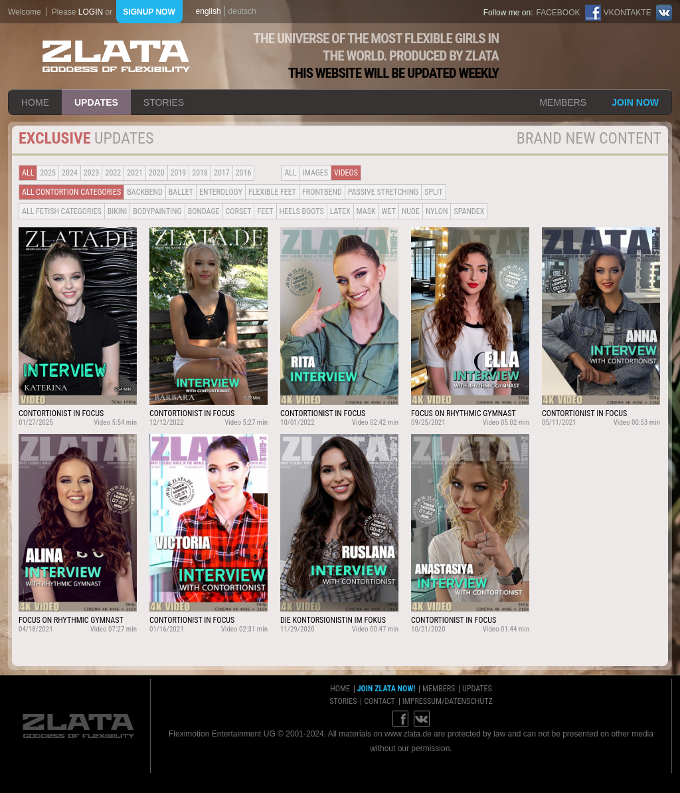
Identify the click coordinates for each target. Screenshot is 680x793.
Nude (411, 211)
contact (379, 701)
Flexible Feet (272, 192)
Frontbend (322, 192)
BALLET (181, 192)
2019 (179, 172)
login (90, 12)
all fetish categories (62, 211)
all (28, 172)
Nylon (437, 211)
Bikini (118, 211)
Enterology (220, 192)
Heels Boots (302, 211)
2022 (113, 172)
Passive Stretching (383, 192)
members (562, 102)
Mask (366, 211)
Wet (388, 211)
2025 (48, 172)
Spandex (469, 211)
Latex (340, 211)
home (35, 102)
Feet (265, 211)
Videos (346, 172)
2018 (200, 172)
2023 (92, 172)
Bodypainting (157, 211)
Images (315, 172)
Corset (239, 211)
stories (163, 102)
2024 (70, 172)
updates (96, 102)
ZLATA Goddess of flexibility (116, 56)
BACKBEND (145, 192)
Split (433, 192)
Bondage (204, 211)
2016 (244, 172)
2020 (157, 172)
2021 (135, 172)
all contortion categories (71, 192)
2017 (222, 172)
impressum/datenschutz (447, 701)
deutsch (242, 11)
